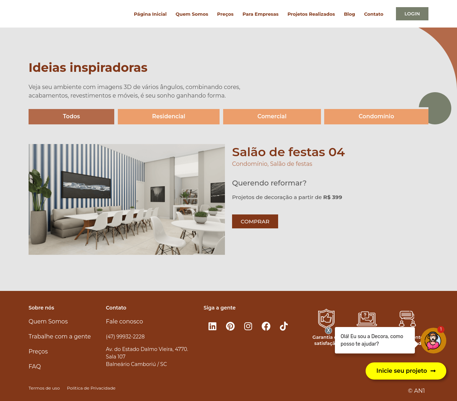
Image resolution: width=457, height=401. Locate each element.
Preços (225, 14)
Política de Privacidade (91, 388)
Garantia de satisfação (326, 340)
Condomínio (376, 116)
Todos (71, 116)
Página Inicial (150, 14)
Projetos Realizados (311, 14)
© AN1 (416, 391)
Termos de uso (44, 388)
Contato (373, 14)
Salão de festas (291, 164)
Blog (349, 14)
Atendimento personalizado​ (407, 340)
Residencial (169, 116)
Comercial (272, 116)
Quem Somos (192, 14)
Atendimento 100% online (367, 340)
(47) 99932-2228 (125, 336)
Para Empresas (260, 14)
